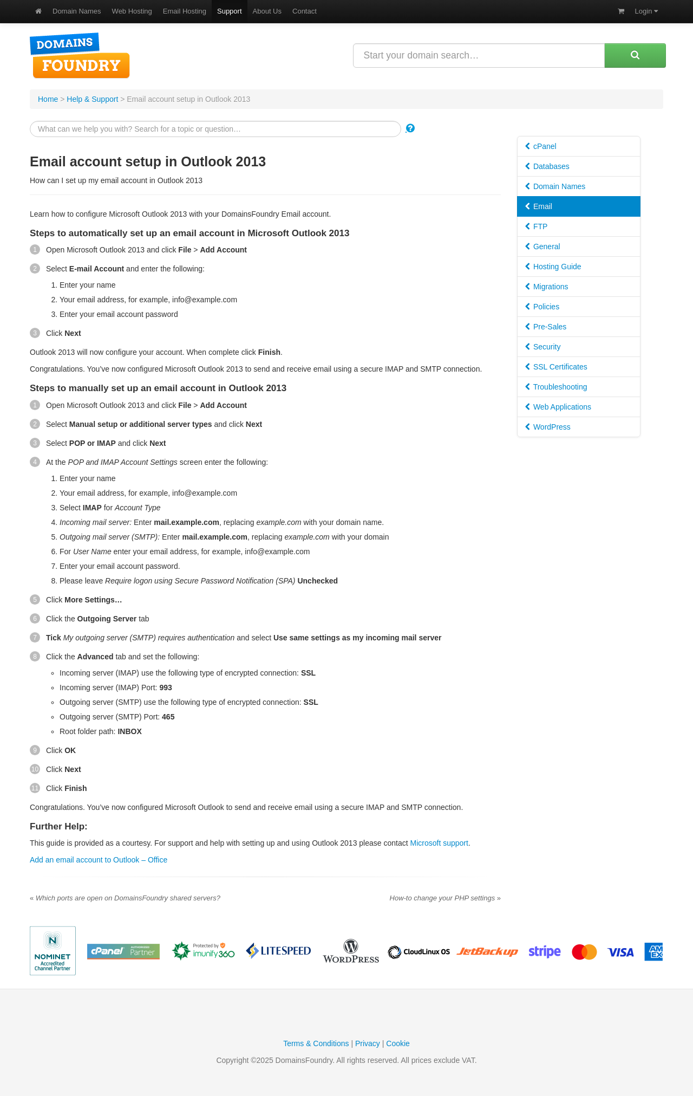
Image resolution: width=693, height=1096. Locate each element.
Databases (547, 166)
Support (229, 11)
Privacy (367, 1043)
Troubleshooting (556, 386)
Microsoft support (439, 843)
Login (646, 11)
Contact (304, 11)
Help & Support (92, 99)
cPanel (541, 146)
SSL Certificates (556, 366)
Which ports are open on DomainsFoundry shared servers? (125, 898)
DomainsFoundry (80, 56)
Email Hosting (184, 11)
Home (48, 99)
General (542, 246)
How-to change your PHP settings (445, 898)
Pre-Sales (545, 326)
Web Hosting (132, 11)
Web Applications (558, 407)
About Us (267, 11)
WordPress (548, 427)
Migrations (546, 286)
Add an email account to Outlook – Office (98, 859)
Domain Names (77, 11)
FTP (536, 226)
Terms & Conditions (316, 1043)
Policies (542, 306)
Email (538, 206)
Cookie (398, 1043)
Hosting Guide (553, 266)
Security (542, 346)
